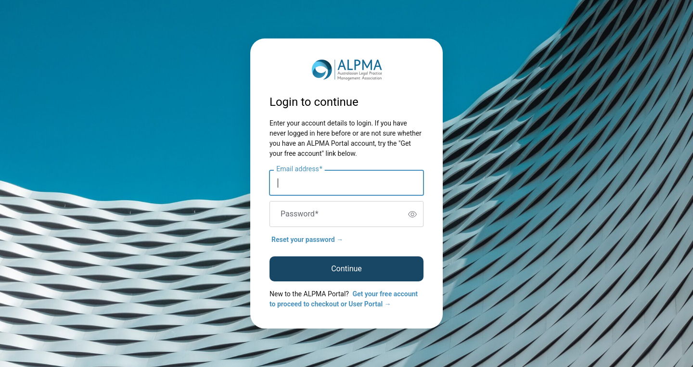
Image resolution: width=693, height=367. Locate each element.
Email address (299, 169)
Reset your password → (307, 239)
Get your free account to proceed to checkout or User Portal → (344, 299)
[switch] (412, 214)
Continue (346, 268)
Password (300, 214)
